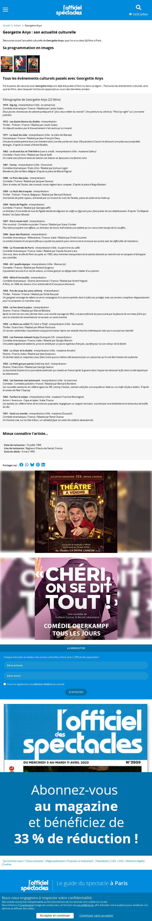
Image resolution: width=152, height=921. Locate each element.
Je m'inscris (76, 692)
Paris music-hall (19, 221)
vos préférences (85, 905)
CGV (113, 861)
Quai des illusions (20, 234)
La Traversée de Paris (22, 247)
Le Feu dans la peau (21, 307)
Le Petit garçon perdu (22, 363)
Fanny (13, 164)
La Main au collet (19, 324)
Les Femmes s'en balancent (25, 380)
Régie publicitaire (55, 861)
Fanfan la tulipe (19, 396)
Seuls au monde (19, 413)
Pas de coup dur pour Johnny (26, 290)
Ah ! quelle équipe (20, 264)
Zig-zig (13, 105)
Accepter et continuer (55, 915)
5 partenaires (26, 905)
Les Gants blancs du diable (25, 121)
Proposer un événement (80, 861)
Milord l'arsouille (19, 277)
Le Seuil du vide (18, 135)
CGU (121, 861)
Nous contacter (35, 861)
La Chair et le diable (21, 350)
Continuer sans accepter (96, 915)
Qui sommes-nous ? (13, 861)
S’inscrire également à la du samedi (35, 684)
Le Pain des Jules (19, 178)
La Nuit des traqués (21, 191)
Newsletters (102, 861)
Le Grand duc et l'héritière (24, 151)
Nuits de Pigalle (18, 204)
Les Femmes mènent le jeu (24, 337)
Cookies (7, 864)
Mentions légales (135, 861)
